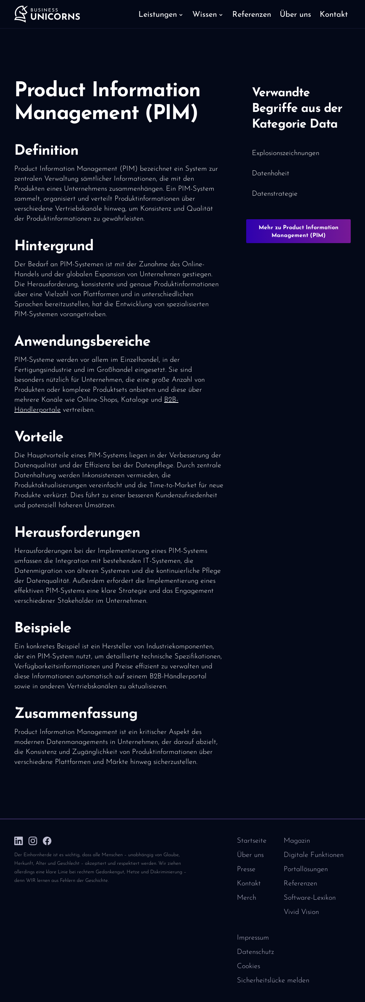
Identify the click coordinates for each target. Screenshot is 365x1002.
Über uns (250, 855)
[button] (161, 14)
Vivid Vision (301, 912)
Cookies (248, 966)
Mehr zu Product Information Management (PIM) (299, 231)
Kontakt (249, 883)
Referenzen (300, 883)
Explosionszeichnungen (285, 153)
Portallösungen (306, 869)
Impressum (253, 937)
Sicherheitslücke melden (273, 980)
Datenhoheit (270, 173)
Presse (246, 869)
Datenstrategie (275, 193)
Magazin (297, 840)
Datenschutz (255, 952)
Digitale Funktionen (314, 855)
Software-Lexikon (310, 897)
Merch (246, 897)
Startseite (252, 840)
